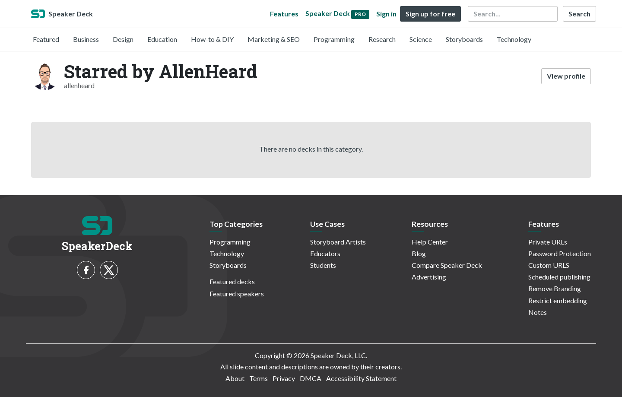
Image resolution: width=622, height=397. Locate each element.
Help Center (430, 242)
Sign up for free (430, 14)
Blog (419, 253)
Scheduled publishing (559, 277)
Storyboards (464, 39)
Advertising (429, 277)
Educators (325, 253)
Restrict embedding (557, 300)
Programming (334, 39)
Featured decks (232, 281)
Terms (258, 378)
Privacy (284, 378)
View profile (566, 76)
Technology (514, 39)
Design (123, 39)
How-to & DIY (212, 39)
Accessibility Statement (361, 378)
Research (382, 39)
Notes (537, 312)
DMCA (310, 378)
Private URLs (547, 242)
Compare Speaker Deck (447, 265)
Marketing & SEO (274, 39)
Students (323, 265)
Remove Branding (554, 288)
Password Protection (559, 253)
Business (86, 39)
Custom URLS (548, 265)
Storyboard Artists (338, 242)
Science (420, 39)
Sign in (386, 14)
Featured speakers (236, 293)
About (234, 378)
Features (284, 14)
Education (162, 39)
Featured (46, 39)
